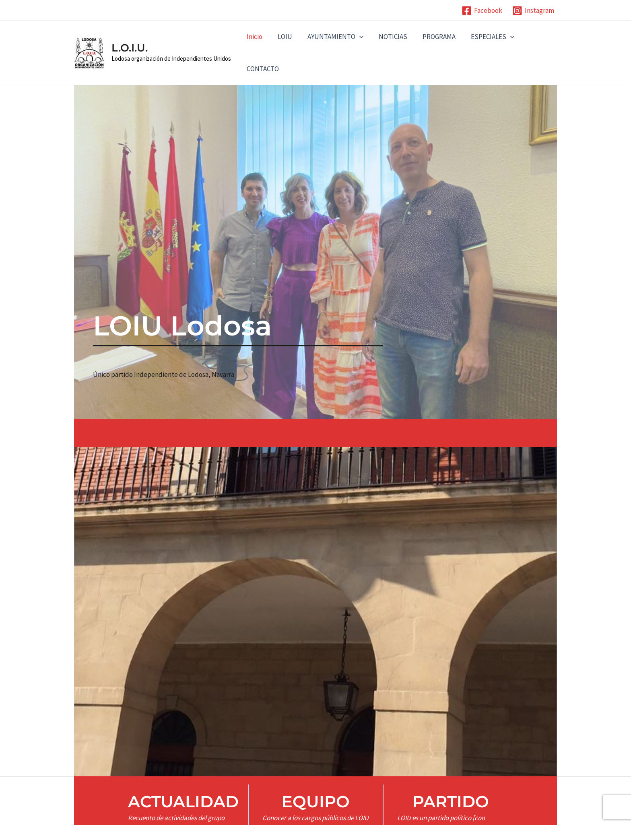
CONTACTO (262, 68)
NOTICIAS (387, 36)
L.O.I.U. (129, 47)
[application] (355, 37)
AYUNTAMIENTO (331, 37)
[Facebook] (482, 11)
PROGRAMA (431, 36)
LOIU (282, 36)
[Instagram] (533, 11)
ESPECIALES (483, 37)
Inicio (254, 36)
